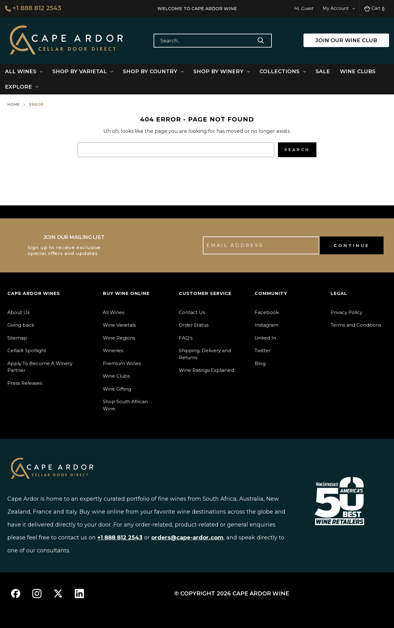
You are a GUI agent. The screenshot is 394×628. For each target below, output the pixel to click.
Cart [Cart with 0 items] (374, 9)
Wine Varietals (119, 325)
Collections (282, 71)
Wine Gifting (117, 389)
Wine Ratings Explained (206, 370)
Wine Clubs (358, 71)
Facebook (267, 312)
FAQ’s (185, 338)
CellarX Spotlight (26, 350)
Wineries (113, 350)
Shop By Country (153, 71)
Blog (260, 363)
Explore (21, 87)
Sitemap (17, 338)
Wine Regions (119, 338)
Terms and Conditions (356, 325)
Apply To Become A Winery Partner (39, 366)
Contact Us (192, 312)
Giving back (20, 325)
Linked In (265, 338)
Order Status (193, 325)
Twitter (263, 350)
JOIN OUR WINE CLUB (346, 40)
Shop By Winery (221, 71)
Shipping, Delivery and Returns (205, 354)
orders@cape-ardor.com (187, 537)
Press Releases (24, 383)
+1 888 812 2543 (33, 8)
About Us (18, 312)
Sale (323, 71)
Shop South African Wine (125, 405)
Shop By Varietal (82, 71)
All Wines (23, 71)
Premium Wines (122, 363)
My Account (339, 8)
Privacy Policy (346, 312)
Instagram (266, 325)
